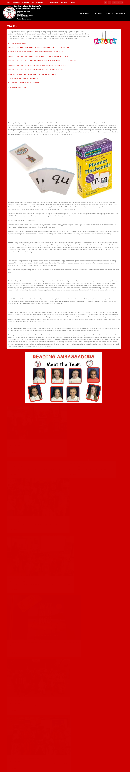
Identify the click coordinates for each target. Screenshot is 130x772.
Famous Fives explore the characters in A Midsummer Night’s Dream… (63, 653)
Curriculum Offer (84, 13)
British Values (90, 688)
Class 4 (16, 616)
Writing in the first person (98, 731)
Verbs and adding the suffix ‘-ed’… (62, 553)
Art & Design (51, 412)
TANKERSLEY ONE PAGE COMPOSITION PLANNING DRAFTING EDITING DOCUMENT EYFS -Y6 (38, 56)
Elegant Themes (20, 766)
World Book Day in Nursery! (60, 453)
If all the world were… (58, 608)
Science (29, 727)
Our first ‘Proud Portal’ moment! (23, 613)
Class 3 (16, 477)
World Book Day (15, 475)
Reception (106, 688)
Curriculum (97, 13)
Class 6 (116, 503)
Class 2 (16, 434)
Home (8, 2)
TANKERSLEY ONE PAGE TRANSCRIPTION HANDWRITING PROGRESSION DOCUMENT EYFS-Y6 (38, 65)
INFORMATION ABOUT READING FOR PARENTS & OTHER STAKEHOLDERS (32, 74)
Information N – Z (41, 2)
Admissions (16, 2)
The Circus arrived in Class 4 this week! (23, 701)
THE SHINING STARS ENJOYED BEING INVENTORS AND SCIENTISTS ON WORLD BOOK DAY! (102, 455)
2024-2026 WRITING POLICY (17, 87)
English (20, 434)
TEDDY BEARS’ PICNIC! (95, 583)
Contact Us (73, 2)
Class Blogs (108, 13)
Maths (20, 727)
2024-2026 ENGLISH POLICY (17, 43)
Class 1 (94, 503)
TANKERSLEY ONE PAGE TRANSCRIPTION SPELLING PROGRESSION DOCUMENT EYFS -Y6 (36, 70)
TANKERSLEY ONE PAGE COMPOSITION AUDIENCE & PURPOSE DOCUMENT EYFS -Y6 (35, 52)
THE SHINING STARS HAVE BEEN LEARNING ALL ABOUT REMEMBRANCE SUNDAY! (101, 683)
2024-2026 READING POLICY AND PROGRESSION (23, 83)
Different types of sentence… (21, 431)
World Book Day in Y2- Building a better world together (62, 500)
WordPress (37, 766)
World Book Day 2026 (95, 409)
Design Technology (97, 586)
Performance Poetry (57, 693)
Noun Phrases (54, 736)
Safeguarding (120, 13)
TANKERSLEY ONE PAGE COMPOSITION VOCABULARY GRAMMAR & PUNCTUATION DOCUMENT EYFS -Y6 (42, 61)
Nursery (24, 727)
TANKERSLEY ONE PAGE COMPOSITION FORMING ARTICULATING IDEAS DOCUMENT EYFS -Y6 (38, 47)
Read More (13, 444)
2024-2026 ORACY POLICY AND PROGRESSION (23, 78)
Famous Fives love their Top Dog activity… (100, 637)
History (101, 688)
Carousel (10, 434)
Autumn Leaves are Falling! (20, 724)
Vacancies (64, 2)
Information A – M (27, 2)
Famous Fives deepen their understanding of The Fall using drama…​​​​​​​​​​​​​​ (23, 661)
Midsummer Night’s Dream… (98, 546)
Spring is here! (54, 409)
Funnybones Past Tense (18, 562)
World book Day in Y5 (18, 518)
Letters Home (54, 2)
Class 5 (16, 521)
